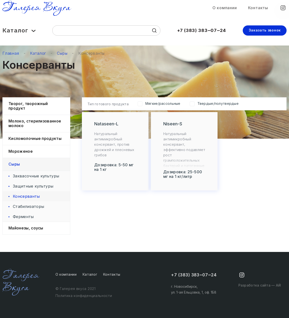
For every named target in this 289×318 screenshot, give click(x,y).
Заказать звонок (265, 32)
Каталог (19, 33)
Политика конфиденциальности (83, 296)
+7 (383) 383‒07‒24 (201, 32)
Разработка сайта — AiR (258, 288)
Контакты (258, 9)
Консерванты (91, 53)
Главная (10, 53)
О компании (224, 9)
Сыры (62, 53)
